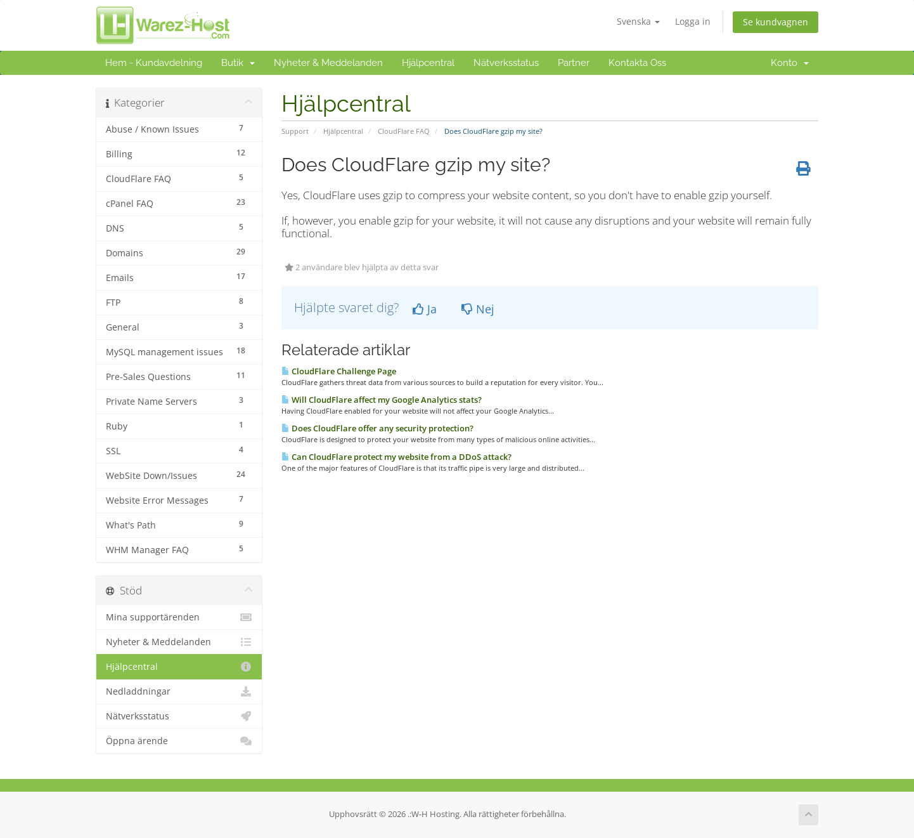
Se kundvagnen (775, 22)
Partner (573, 63)
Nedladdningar (179, 691)
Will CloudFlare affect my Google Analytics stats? (381, 399)
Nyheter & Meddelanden (328, 63)
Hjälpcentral (428, 63)
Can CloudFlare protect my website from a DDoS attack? (396, 456)
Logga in (693, 21)
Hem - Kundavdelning (153, 63)
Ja (425, 309)
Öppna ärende (179, 741)
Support (295, 131)
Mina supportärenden (179, 617)
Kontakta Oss (637, 63)
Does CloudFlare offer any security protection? (377, 428)
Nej (477, 309)
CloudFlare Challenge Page (338, 371)
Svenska (638, 21)
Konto (790, 63)
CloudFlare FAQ (404, 131)
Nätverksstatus (506, 63)
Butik (238, 63)
